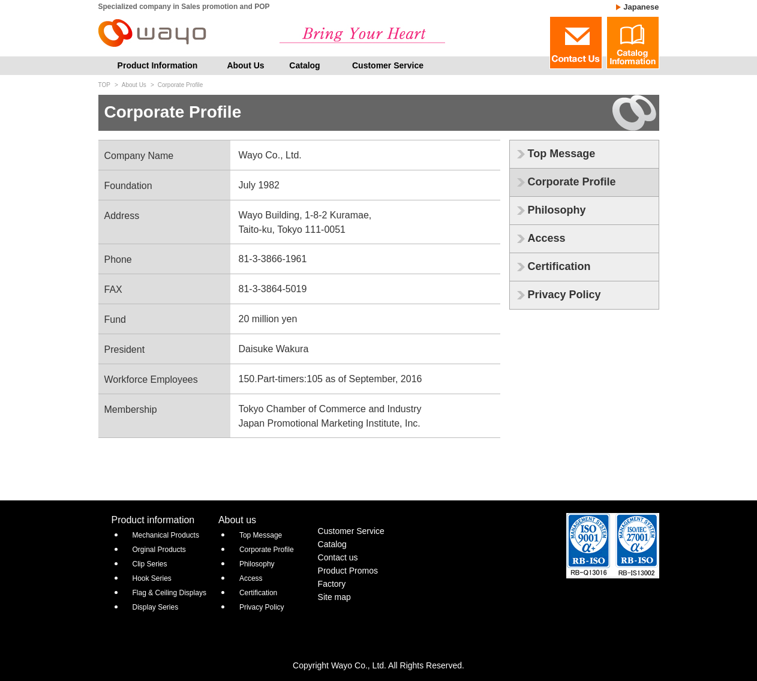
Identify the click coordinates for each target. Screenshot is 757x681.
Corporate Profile (572, 182)
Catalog (304, 65)
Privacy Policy (564, 295)
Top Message (562, 154)
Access (547, 238)
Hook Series (152, 578)
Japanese (641, 6)
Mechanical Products (166, 535)
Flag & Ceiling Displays (169, 593)
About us (237, 520)
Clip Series (150, 564)
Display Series (156, 607)
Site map (334, 597)
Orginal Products (159, 549)
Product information (153, 520)
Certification (559, 266)
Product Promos (348, 570)
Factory (332, 584)
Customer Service (387, 65)
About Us (245, 65)
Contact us (338, 557)
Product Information (158, 65)
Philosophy (557, 210)
